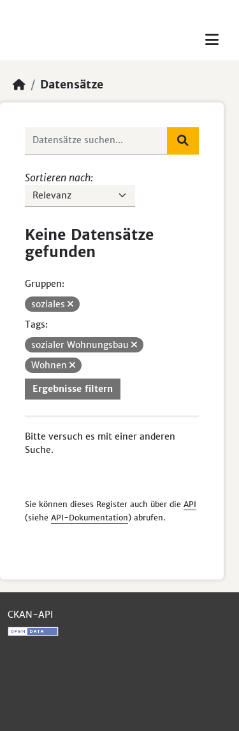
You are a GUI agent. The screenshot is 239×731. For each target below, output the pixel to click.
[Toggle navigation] (212, 39)
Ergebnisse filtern (73, 388)
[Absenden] (183, 140)
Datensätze (71, 85)
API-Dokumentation (89, 517)
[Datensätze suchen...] (96, 140)
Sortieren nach (58, 177)
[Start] (19, 85)
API (190, 504)
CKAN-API (30, 614)
